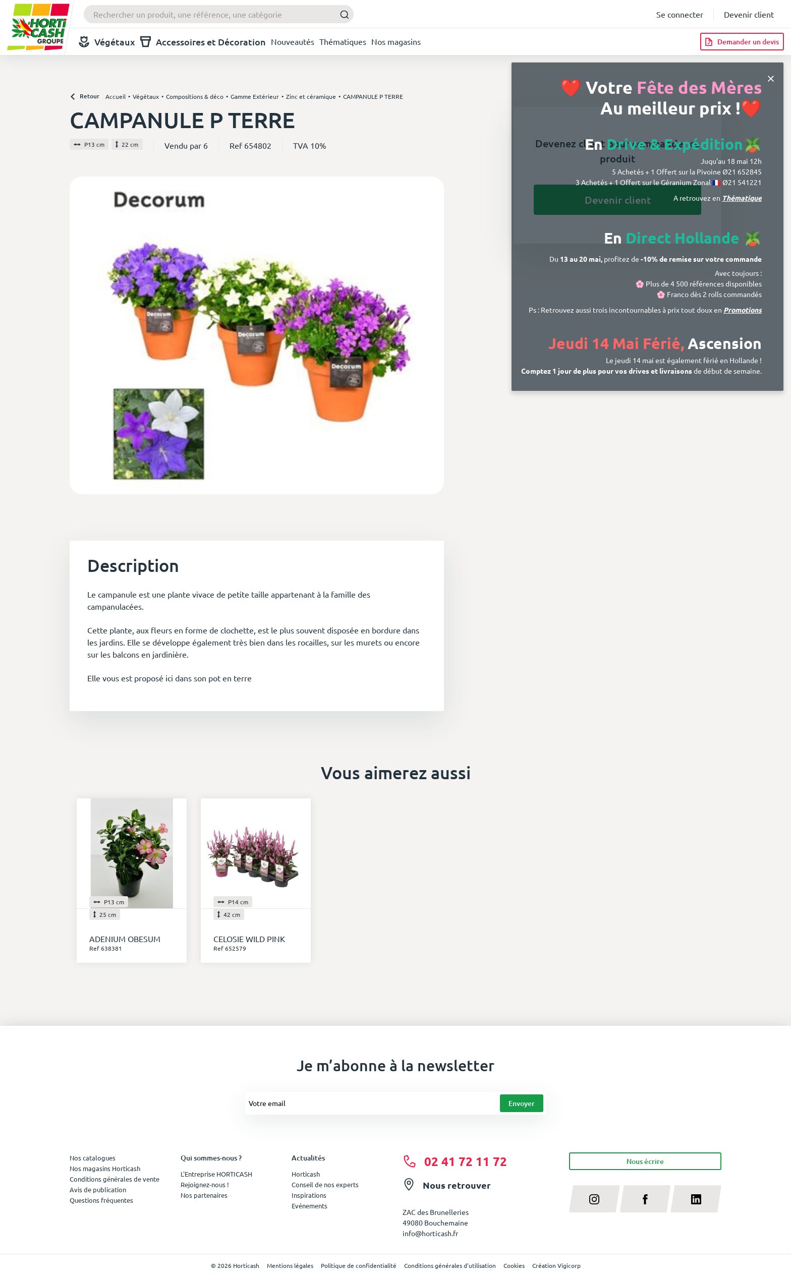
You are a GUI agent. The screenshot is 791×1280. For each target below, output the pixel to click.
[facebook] (645, 1198)
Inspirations (309, 1195)
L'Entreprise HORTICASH (216, 1174)
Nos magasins (396, 41)
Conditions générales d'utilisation (450, 1265)
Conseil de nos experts (325, 1184)
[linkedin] (695, 1198)
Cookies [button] (514, 1265)
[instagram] (594, 1198)
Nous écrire (645, 1161)
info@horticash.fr (430, 1233)
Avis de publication (98, 1189)
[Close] (771, 77)
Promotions (742, 309)
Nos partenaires (204, 1195)
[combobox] (219, 14)
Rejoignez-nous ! (205, 1184)
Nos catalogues (93, 1157)
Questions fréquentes (101, 1200)
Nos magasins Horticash (105, 1168)
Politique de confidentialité (359, 1265)
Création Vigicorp (556, 1265)
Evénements (309, 1205)
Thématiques (342, 41)
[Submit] (342, 14)
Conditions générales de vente (114, 1179)
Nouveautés (292, 41)
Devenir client (749, 14)
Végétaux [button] (107, 41)
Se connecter (679, 14)
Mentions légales (290, 1265)
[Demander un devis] (742, 41)
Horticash (306, 1174)
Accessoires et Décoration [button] (203, 41)
